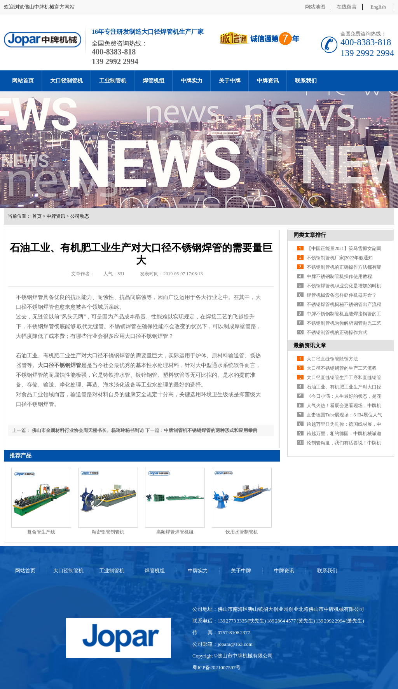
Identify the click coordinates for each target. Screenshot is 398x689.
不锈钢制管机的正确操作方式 (337, 332)
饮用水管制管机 (241, 532)
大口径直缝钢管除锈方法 (332, 359)
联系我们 (306, 81)
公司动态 (79, 216)
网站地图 (315, 7)
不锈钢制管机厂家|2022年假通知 (340, 258)
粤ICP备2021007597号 (216, 667)
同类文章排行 (309, 235)
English (378, 7)
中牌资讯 (268, 81)
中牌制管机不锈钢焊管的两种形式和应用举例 (210, 430)
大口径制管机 (66, 81)
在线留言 (347, 7)
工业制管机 (112, 81)
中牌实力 (191, 81)
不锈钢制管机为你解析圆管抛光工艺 (344, 323)
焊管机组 (153, 81)
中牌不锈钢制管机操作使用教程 (339, 276)
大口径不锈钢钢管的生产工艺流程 (342, 368)
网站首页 (23, 81)
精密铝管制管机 (108, 532)
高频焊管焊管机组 (175, 532)
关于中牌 (230, 81)
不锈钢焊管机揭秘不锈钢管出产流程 (344, 304)
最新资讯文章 (309, 345)
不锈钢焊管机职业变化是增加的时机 (344, 286)
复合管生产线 (41, 532)
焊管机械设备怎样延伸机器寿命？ (342, 295)
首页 (37, 216)
